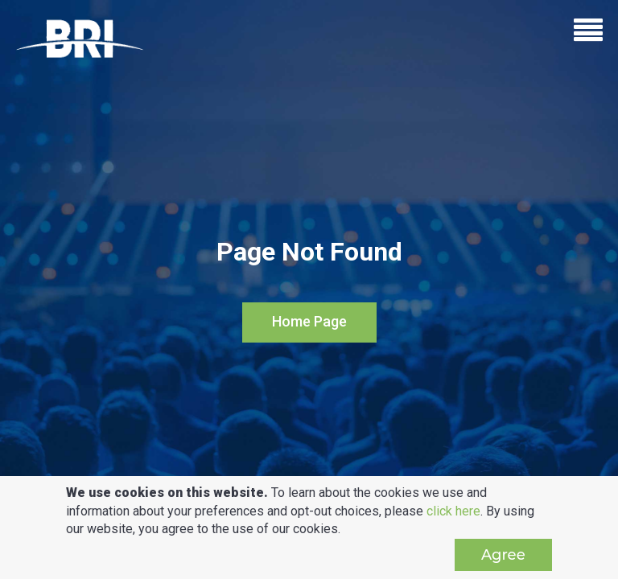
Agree (503, 555)
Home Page (309, 321)
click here (453, 511)
